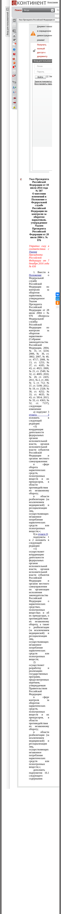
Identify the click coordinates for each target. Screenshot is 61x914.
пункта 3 (39, 414)
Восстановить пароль (44, 84)
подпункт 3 (39, 418)
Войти (40, 77)
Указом (33, 251)
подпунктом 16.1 (39, 774)
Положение (35, 275)
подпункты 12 (39, 541)
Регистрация (52, 2)
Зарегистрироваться (43, 81)
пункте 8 (43, 534)
